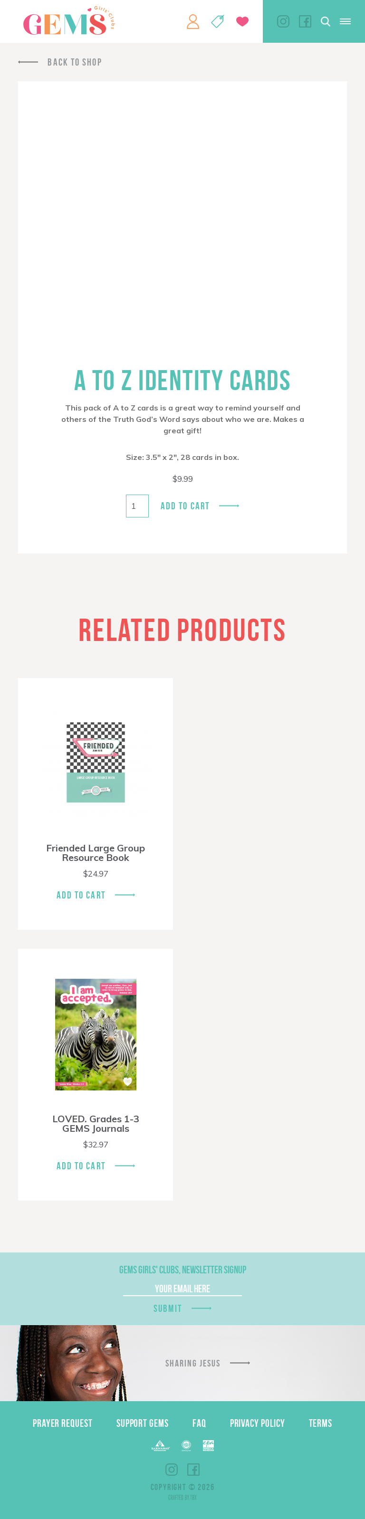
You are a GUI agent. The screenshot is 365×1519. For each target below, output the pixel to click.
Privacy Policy (257, 1423)
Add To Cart (81, 895)
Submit (168, 1308)
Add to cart (185, 506)
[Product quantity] (137, 506)
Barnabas (161, 1445)
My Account (193, 21)
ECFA (186, 1446)
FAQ (199, 1423)
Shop (217, 21)
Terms (321, 1423)
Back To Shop (75, 62)
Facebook (305, 21)
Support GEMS (142, 1423)
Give (242, 21)
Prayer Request (63, 1423)
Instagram (283, 21)
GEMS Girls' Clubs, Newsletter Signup (182, 1269)
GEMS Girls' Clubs (68, 20)
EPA (208, 1445)
